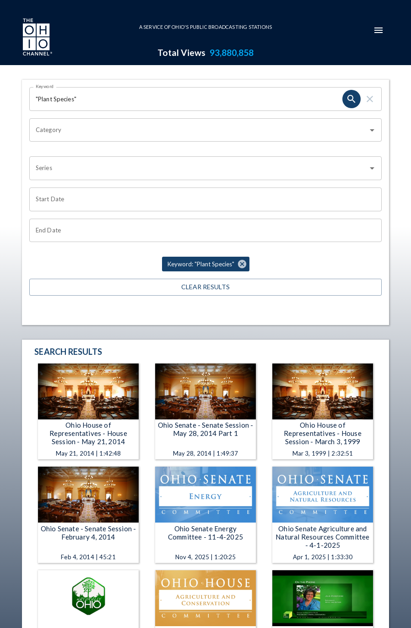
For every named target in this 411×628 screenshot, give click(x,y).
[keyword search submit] (351, 99)
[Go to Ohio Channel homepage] (36, 38)
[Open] (372, 130)
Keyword (45, 86)
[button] (205, 264)
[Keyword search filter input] (185, 99)
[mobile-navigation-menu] (378, 30)
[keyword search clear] (370, 99)
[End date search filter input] (202, 230)
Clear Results (205, 287)
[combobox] (198, 130)
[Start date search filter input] (202, 199)
